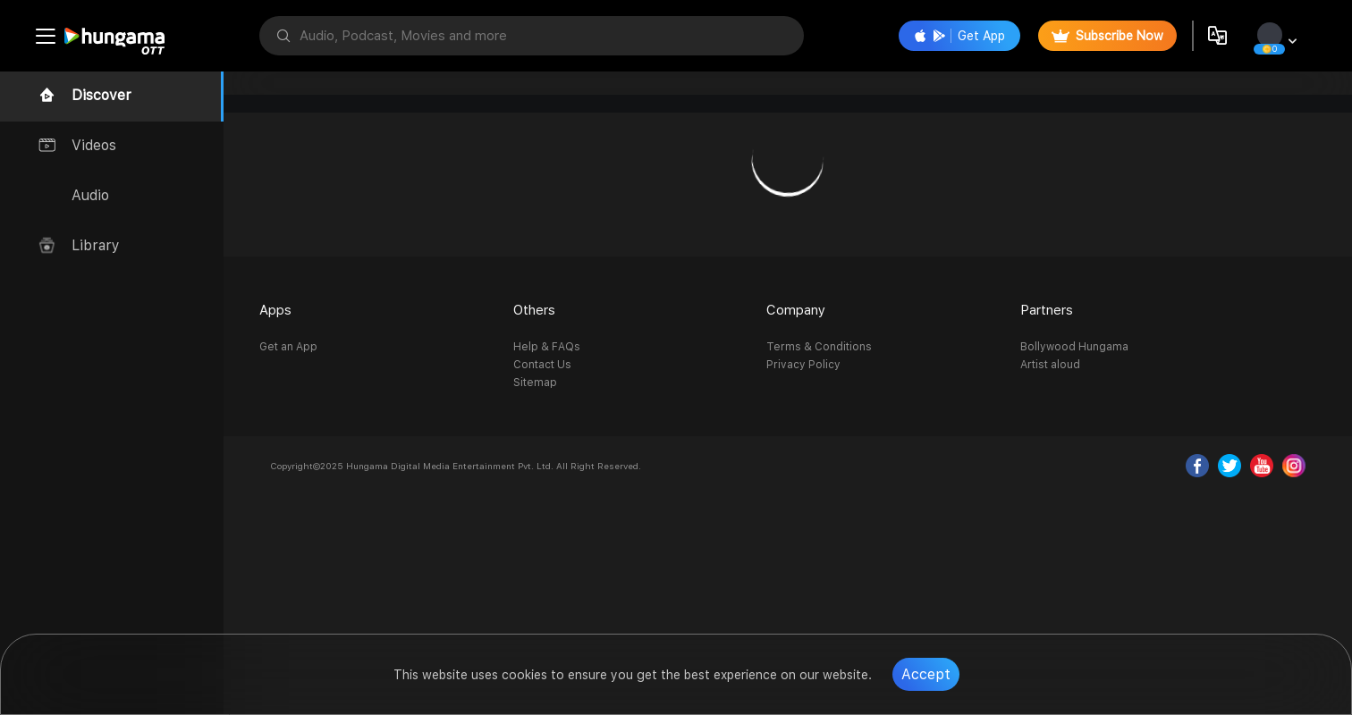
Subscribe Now (1107, 36)
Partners (1046, 310)
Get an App (288, 347)
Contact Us (542, 364)
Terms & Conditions (819, 347)
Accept (926, 674)
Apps (275, 310)
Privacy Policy (803, 364)
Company (795, 310)
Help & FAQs (546, 347)
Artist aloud (1050, 364)
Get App (959, 36)
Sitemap (535, 382)
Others (534, 310)
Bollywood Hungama (1074, 347)
